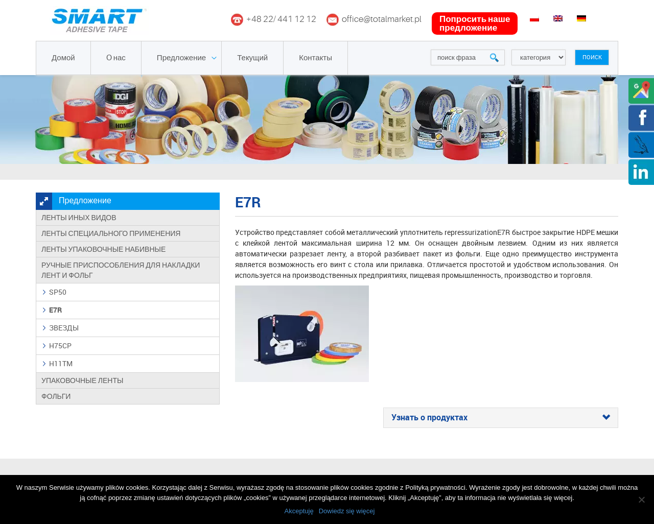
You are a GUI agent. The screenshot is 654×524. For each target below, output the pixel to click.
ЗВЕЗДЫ (64, 327)
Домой (63, 58)
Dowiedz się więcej (347, 511)
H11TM (61, 363)
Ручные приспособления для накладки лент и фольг (120, 270)
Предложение (181, 58)
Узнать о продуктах (500, 417)
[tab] (501, 417)
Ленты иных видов (78, 217)
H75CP (60, 345)
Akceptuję (299, 511)
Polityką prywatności (435, 487)
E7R (55, 310)
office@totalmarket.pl (382, 19)
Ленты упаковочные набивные (103, 249)
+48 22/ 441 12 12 (281, 19)
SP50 (57, 292)
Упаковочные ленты (82, 380)
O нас (116, 58)
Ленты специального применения (110, 233)
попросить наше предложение (474, 23)
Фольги (56, 396)
